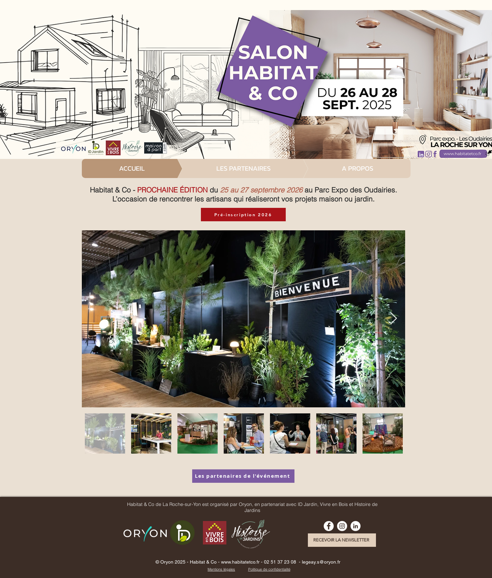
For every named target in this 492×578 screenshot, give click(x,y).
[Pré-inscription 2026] (243, 214)
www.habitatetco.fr (240, 562)
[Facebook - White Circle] (329, 526)
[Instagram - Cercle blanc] (342, 526)
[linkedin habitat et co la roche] (355, 526)
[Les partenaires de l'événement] (243, 476)
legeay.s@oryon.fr (321, 562)
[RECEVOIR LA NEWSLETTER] (342, 540)
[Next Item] (393, 318)
